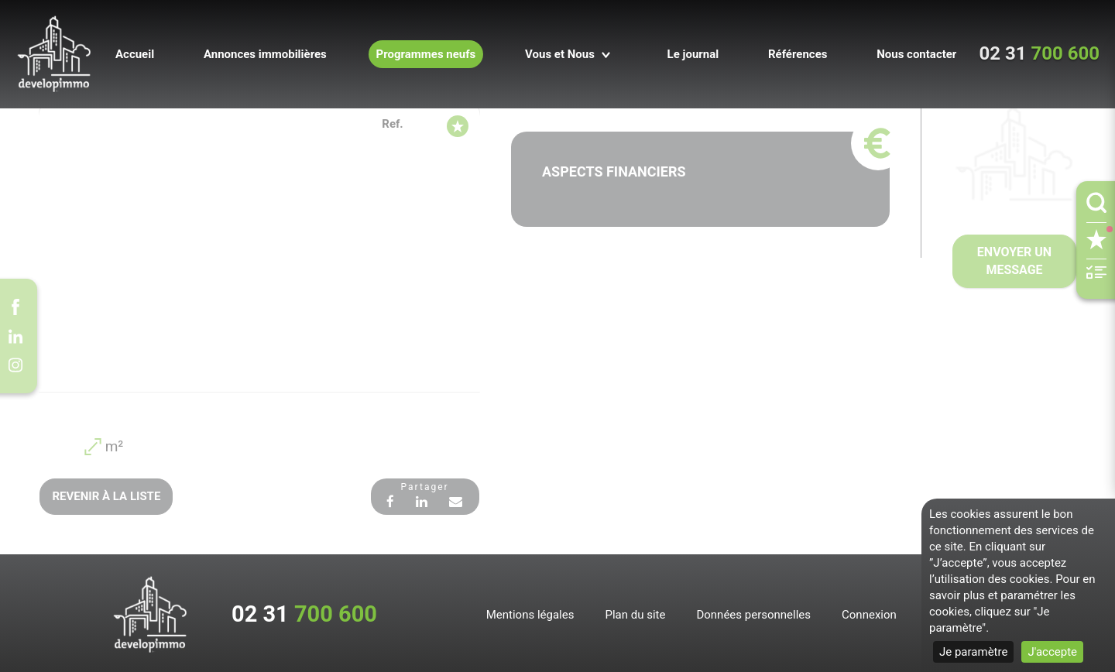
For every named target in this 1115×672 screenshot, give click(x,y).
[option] (259, 248)
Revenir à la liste (105, 495)
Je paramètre (973, 652)
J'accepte (1052, 652)
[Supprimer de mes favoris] (457, 123)
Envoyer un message (1014, 260)
